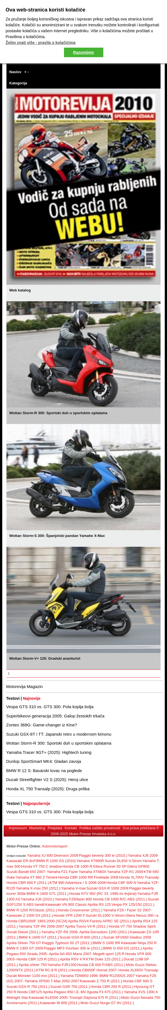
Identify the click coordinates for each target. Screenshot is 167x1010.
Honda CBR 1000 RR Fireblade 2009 (88, 877)
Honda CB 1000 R (77, 866)
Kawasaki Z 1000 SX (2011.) (29, 915)
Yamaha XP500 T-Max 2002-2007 (51, 981)
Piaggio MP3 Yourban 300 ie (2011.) (73, 948)
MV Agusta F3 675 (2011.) (102, 992)
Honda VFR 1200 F (69, 915)
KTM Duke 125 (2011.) (104, 959)
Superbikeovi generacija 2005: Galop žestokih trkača (55, 716)
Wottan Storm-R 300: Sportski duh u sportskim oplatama (58, 743)
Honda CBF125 (29, 992)
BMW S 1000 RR (106, 943)
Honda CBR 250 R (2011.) (112, 986)
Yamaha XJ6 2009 (143, 855)
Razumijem (83, 52)
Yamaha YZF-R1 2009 (125, 872)
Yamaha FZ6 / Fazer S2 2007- (127, 910)
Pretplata (55, 828)
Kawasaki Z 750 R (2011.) (101, 981)
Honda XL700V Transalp (139, 877)
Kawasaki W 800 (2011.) (60, 1003)
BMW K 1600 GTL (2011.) (48, 893)
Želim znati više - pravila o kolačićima (41, 42)
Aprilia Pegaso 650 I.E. (61, 992)
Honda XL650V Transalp (138, 970)
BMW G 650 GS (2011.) (122, 948)
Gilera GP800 (138, 866)
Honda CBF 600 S (137, 981)
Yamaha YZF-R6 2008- (60, 932)
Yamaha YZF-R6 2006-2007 (41, 926)
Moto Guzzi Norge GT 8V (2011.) (107, 1003)
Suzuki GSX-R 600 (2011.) (81, 937)
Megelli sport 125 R (108, 954)
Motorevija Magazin (24, 686)
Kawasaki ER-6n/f (20, 861)
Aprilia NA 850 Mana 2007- (70, 954)
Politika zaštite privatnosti (99, 828)
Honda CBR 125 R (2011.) (38, 959)
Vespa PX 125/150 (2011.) (132, 904)
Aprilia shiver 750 (33, 965)
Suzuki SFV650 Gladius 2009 (127, 937)
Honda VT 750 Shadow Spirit (132, 926)
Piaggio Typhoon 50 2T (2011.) (67, 943)
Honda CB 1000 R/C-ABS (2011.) (120, 899)
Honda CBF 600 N (121, 883)
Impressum (18, 828)
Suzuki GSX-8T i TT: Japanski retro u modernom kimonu (58, 734)
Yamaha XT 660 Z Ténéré (37, 877)
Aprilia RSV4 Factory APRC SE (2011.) (99, 921)
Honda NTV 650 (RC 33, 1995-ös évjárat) (102, 893)
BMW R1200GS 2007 (117, 976)
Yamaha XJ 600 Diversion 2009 (52, 855)
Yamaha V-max (73, 888)
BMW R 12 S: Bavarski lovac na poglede (44, 770)
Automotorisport (54, 846)
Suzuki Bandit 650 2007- (26, 872)
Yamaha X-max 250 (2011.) (38, 888)
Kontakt (71, 828)
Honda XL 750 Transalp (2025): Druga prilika (48, 788)
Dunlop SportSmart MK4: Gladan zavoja (43, 761)
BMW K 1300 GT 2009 (24, 948)
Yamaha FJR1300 (62, 965)
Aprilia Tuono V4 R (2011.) (86, 926)
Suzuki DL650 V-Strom (123, 861)
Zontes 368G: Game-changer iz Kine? (41, 724)
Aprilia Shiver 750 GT (23, 943)
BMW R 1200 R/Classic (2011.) (31, 910)
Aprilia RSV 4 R (72, 959)
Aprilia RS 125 (99, 904)
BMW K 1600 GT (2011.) (39, 937)
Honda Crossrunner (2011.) (80, 910)
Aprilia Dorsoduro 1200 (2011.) (104, 932)
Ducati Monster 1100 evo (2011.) (33, 976)
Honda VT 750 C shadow (41, 866)
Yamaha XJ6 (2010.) (37, 899)
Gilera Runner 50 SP (110, 866)
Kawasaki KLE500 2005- (48, 997)
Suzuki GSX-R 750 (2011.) (28, 986)
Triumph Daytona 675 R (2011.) (94, 997)
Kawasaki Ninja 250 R (139, 943)
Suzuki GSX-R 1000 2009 (107, 888)
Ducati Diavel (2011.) (23, 932)
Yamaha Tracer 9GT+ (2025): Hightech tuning (48, 752)
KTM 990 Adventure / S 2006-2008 (77, 883)
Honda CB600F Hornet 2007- (94, 970)
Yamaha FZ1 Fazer (62, 872)
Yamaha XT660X (92, 872)
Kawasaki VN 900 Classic (66, 904)
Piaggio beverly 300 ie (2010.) (103, 855)
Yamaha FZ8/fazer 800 (74, 899)
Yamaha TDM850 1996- (79, 976)
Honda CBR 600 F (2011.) (27, 883)
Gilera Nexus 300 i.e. (142, 915)
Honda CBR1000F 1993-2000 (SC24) (36, 921)
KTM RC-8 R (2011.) (53, 970)
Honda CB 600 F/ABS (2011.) (101, 965)
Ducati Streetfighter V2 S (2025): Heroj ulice (47, 779)
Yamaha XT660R (90, 861)
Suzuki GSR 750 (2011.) (70, 986)
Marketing (37, 828)
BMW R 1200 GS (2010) (56, 861)
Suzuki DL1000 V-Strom (105, 915)
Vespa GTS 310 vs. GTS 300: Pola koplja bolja (49, 706)
